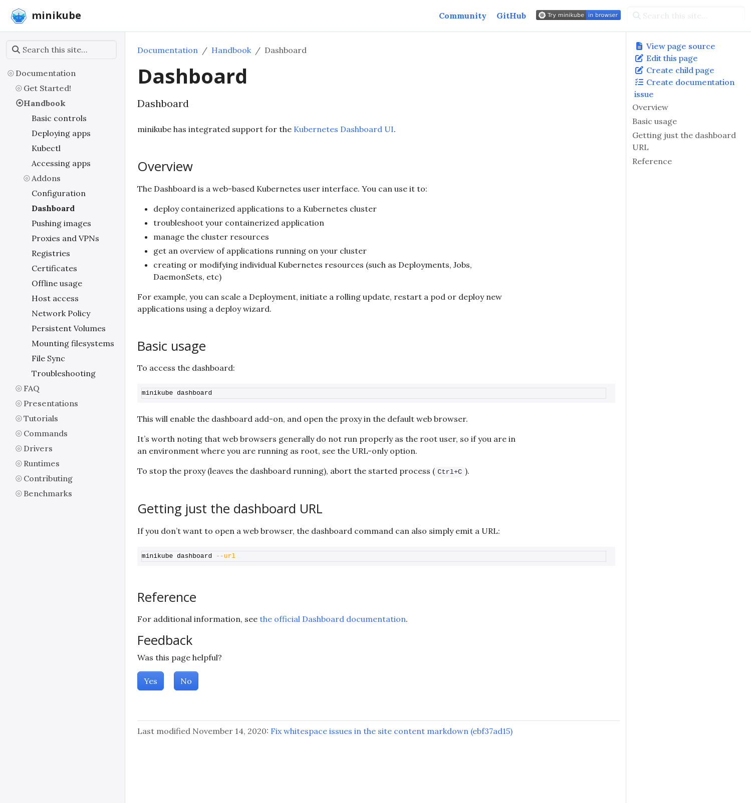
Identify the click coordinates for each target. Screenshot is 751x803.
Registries (51, 253)
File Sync (48, 358)
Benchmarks (48, 493)
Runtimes (42, 463)
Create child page (674, 70)
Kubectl (46, 148)
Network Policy (61, 313)
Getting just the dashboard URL (684, 141)
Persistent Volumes (69, 328)
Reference (652, 161)
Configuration (59, 193)
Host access (55, 298)
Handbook (45, 103)
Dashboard (53, 208)
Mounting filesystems (73, 343)
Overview (650, 107)
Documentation (46, 73)
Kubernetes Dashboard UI (344, 129)
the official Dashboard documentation (333, 619)
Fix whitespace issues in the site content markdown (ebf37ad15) (392, 731)
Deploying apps (61, 133)
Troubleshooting (64, 373)
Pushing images (61, 223)
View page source (674, 46)
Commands (46, 433)
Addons (46, 178)
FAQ (32, 388)
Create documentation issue (684, 88)
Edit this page (666, 58)
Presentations (51, 403)
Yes (150, 681)
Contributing (48, 478)
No (186, 681)
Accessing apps (61, 163)
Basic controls (59, 118)
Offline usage (57, 283)
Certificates (54, 268)
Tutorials (41, 418)
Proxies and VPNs (65, 238)
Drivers (38, 448)
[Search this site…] (686, 16)
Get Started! (47, 88)
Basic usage (654, 121)
